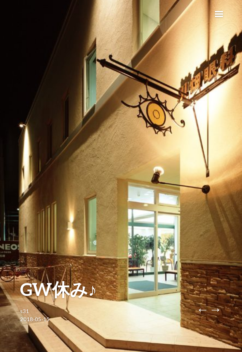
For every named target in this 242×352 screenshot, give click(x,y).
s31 (24, 311)
